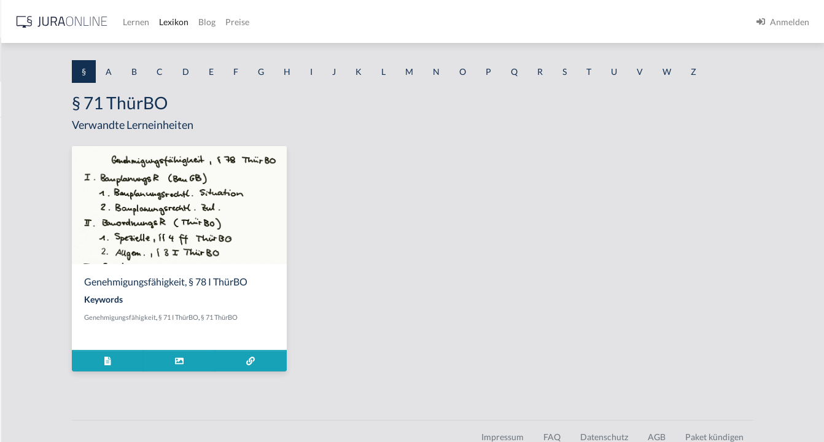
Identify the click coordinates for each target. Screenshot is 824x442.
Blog (402, 22)
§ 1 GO (23, 185)
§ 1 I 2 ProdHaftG (43, 324)
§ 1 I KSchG (31, 379)
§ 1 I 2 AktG (31, 296)
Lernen (331, 22)
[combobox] (98, 59)
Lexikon (369, 22)
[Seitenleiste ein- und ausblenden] (177, 19)
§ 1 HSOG (28, 241)
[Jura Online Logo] (257, 21)
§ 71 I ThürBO (312, 340)
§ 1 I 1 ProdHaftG (43, 268)
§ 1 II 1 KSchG (36, 406)
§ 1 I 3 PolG (31, 351)
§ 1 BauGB (29, 158)
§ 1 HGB (25, 213)
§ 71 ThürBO (353, 340)
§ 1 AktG (26, 130)
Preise (433, 22)
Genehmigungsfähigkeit (254, 340)
